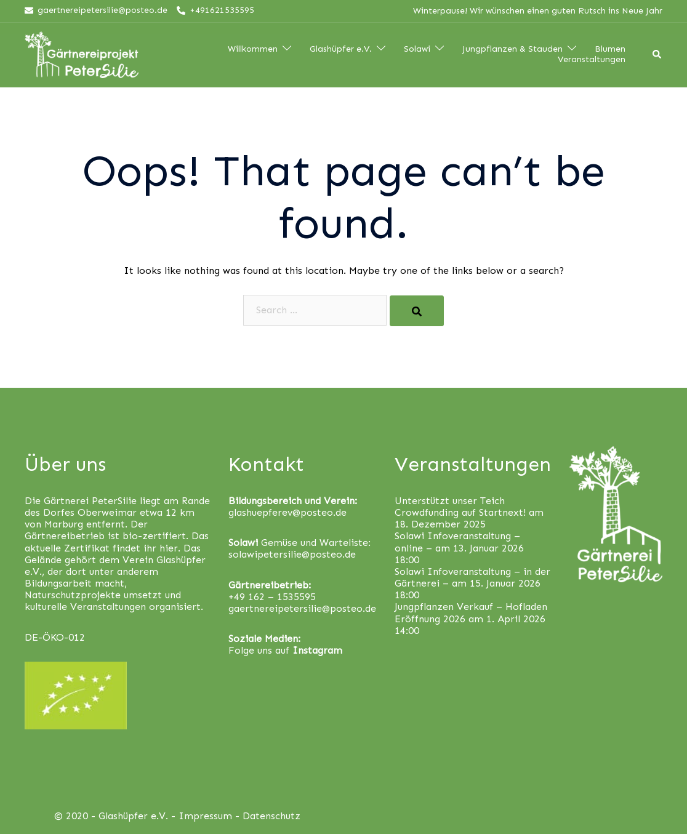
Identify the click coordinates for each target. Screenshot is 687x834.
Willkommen (253, 49)
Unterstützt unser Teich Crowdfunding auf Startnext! (460, 506)
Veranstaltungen (591, 60)
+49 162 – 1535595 (272, 597)
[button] (661, 17)
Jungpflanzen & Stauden (512, 49)
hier (168, 548)
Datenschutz (271, 816)
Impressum (205, 816)
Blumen (610, 49)
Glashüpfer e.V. (341, 49)
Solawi (417, 49)
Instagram (317, 650)
